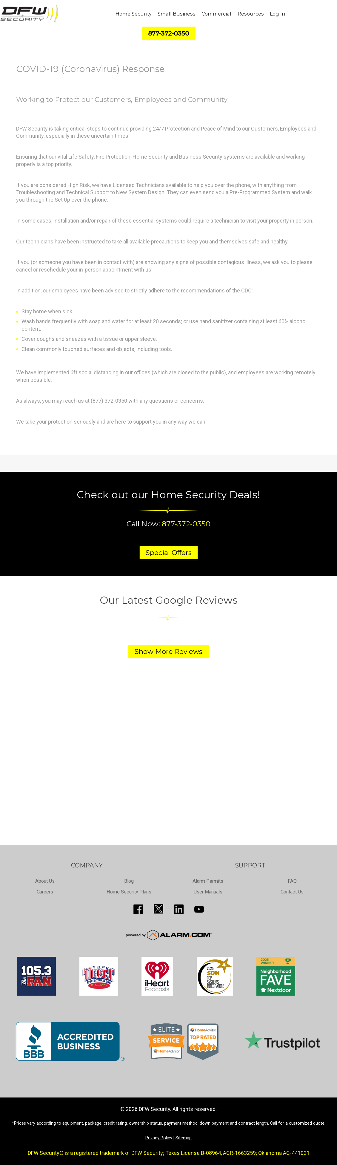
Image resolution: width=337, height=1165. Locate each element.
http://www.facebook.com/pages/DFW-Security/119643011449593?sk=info (138, 909)
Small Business (177, 14)
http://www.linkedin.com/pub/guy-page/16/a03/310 (179, 909)
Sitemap (184, 1138)
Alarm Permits (208, 881)
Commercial (216, 14)
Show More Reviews (168, 651)
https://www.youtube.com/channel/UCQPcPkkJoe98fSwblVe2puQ (199, 909)
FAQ (292, 881)
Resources (251, 14)
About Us (45, 881)
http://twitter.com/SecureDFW (158, 909)
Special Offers (169, 552)
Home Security (134, 14)
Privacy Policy (158, 1138)
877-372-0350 (186, 523)
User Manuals (208, 891)
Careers (45, 891)
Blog (129, 881)
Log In (277, 14)
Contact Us (292, 891)
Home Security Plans (129, 891)
